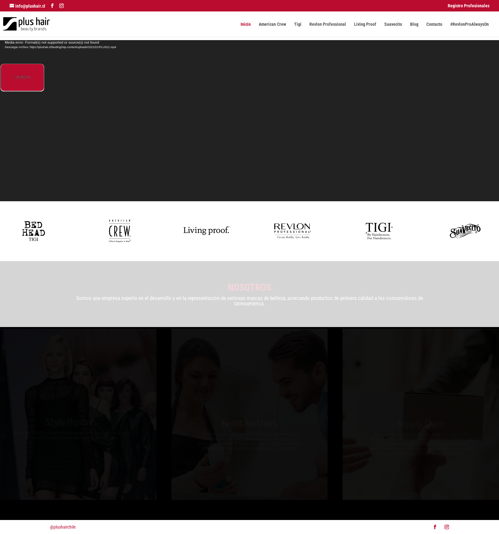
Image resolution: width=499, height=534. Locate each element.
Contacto (434, 24)
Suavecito (393, 24)
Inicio (246, 24)
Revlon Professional (327, 24)
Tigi (297, 24)
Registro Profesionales (468, 6)
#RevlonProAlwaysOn (469, 24)
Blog (414, 24)
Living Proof (365, 24)
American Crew (272, 24)
